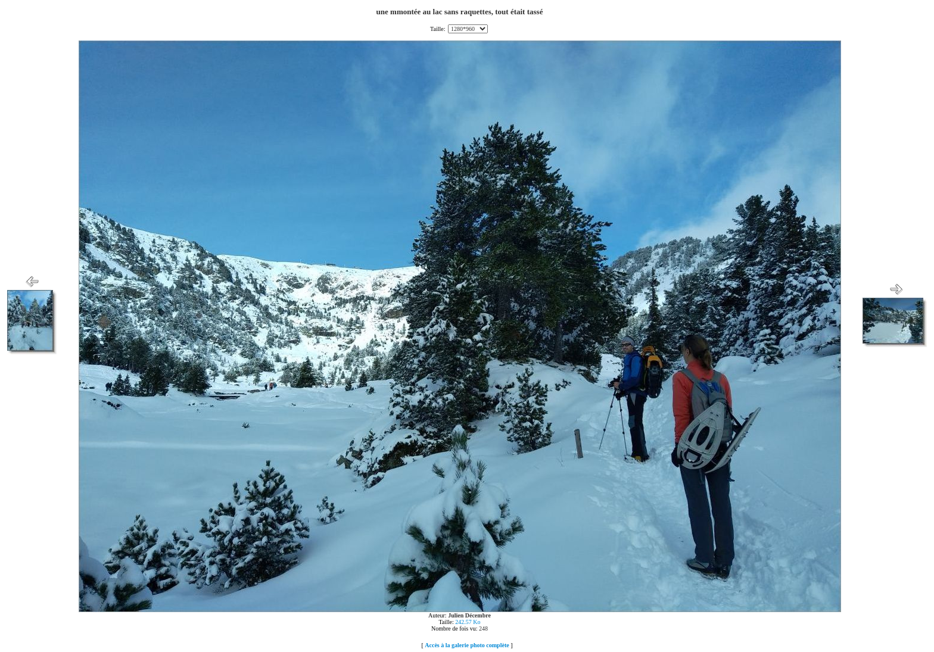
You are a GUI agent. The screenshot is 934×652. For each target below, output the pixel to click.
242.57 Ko (467, 622)
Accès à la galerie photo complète (467, 645)
